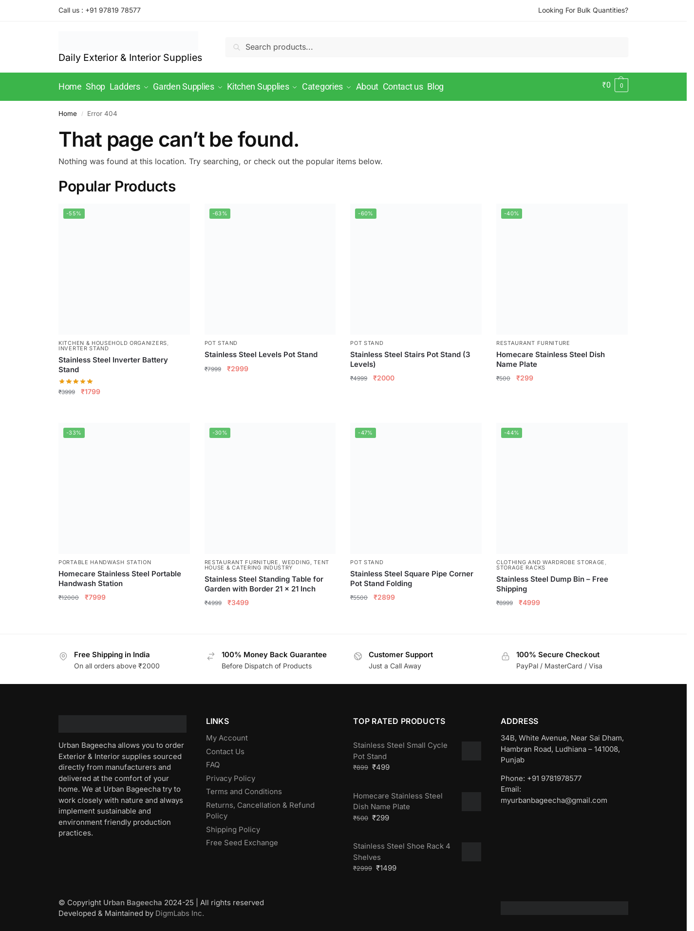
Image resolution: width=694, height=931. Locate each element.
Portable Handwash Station (104, 558)
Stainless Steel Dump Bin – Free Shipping (552, 580)
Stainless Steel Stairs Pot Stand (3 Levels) (410, 355)
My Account (227, 734)
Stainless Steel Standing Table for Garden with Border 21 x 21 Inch (264, 580)
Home (67, 110)
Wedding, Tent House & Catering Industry (267, 561)
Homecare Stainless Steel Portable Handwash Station (119, 575)
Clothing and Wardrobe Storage (550, 558)
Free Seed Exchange (242, 839)
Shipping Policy (233, 825)
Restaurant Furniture (533, 339)
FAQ (213, 761)
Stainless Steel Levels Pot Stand (261, 351)
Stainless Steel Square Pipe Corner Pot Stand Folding (411, 575)
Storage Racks (520, 564)
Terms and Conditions (244, 788)
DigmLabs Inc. (179, 909)
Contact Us (225, 747)
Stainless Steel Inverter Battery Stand (113, 361)
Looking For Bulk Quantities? (583, 10)
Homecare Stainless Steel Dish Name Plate (550, 355)
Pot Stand (221, 339)
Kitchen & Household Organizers (112, 339)
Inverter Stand (83, 345)
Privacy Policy (230, 774)
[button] (615, 85)
